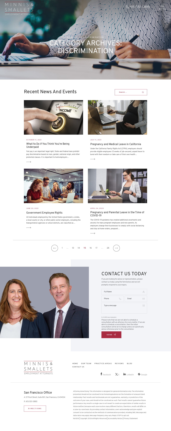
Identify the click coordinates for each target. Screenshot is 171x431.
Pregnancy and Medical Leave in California (115, 144)
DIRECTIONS (35, 409)
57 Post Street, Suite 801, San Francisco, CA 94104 (45, 397)
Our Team (86, 364)
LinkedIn (130, 375)
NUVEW (76, 419)
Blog (129, 364)
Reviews (119, 364)
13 (73, 248)
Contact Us (78, 367)
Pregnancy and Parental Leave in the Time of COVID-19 (117, 214)
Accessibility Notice (115, 419)
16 (91, 248)
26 (108, 248)
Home (75, 364)
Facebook (107, 375)
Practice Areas (103, 364)
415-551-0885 (140, 7)
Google (144, 375)
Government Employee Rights (44, 213)
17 (96, 248)
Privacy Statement (131, 419)
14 (79, 248)
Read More (28, 162)
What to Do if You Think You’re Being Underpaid (47, 145)
